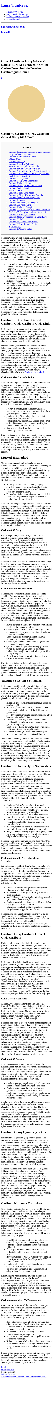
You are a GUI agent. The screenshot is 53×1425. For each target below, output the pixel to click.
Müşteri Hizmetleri (17, 159)
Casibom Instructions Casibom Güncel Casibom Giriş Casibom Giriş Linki (29, 153)
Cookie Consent (8, 1372)
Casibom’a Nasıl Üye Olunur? (22, 214)
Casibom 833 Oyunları (19, 178)
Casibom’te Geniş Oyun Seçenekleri (24, 169)
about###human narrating (17, 17)
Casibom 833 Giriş (17, 161)
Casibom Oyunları (17, 200)
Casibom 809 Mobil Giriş (20, 205)
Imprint (4, 1367)
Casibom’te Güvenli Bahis (20, 229)
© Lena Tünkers (8, 1374)
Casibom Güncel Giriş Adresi (21, 193)
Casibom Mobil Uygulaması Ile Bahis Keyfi (28, 217)
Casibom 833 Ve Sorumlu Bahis (23, 224)
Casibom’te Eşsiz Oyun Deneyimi (23, 202)
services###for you (14, 12)
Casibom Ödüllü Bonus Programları (24, 197)
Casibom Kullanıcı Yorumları (21, 183)
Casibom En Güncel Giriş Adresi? (23, 222)
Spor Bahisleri (15, 226)
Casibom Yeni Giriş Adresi (20, 188)
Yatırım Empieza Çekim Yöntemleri (24, 166)
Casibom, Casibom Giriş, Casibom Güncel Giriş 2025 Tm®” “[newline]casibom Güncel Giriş (30, 210)
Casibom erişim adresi (34, 372)
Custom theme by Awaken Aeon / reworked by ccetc (23, 1377)
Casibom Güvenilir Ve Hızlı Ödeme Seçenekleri (29, 171)
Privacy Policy (7, 1369)
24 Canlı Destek (16, 190)
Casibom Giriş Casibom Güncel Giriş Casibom (29, 173)
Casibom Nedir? (16, 219)
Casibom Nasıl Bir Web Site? (21, 164)
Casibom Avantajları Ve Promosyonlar (25, 185)
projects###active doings (17, 14)
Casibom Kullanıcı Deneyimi (21, 207)
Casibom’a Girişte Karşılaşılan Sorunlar (26, 195)
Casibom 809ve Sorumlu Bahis (22, 157)
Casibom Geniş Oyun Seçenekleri (23, 181)
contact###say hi (13, 19)
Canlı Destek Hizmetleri (19, 176)
